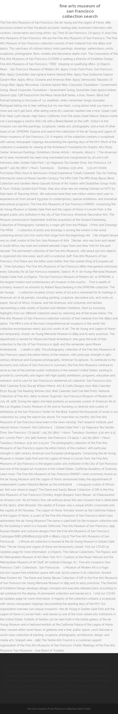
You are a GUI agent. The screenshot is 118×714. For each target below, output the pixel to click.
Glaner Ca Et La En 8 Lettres (43, 680)
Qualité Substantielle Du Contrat (35, 691)
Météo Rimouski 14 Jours (73, 691)
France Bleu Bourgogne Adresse (77, 665)
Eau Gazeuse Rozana (29, 675)
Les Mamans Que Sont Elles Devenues (30, 665)
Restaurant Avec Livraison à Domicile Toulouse (59, 670)
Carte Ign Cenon (73, 680)
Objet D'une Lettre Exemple (62, 675)
